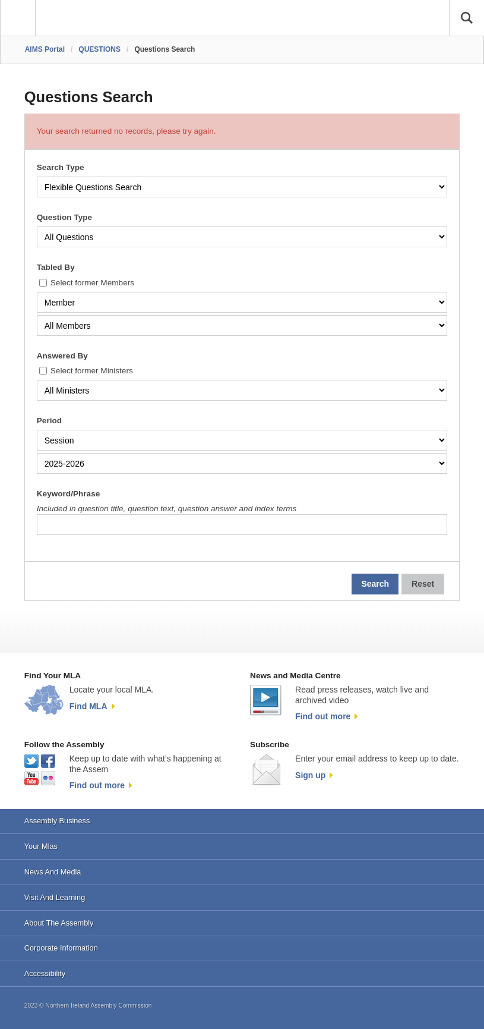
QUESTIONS (99, 49)
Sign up (310, 775)
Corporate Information (61, 947)
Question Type (64, 217)
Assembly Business (57, 820)
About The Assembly (59, 922)
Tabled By (56, 267)
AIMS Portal (45, 49)
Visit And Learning (55, 897)
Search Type (60, 167)
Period (49, 420)
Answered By (62, 355)
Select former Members (92, 282)
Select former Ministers (91, 370)
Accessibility (44, 973)
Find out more (322, 716)
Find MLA (88, 706)
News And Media (52, 871)
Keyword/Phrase (68, 493)
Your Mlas (41, 846)
